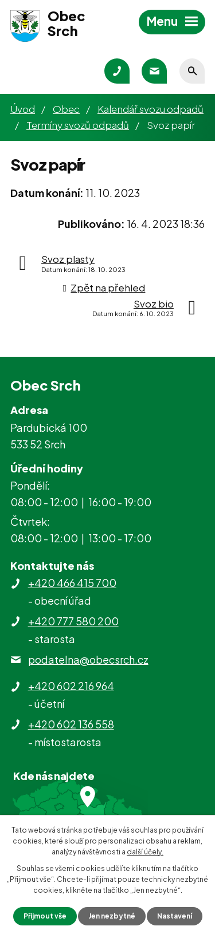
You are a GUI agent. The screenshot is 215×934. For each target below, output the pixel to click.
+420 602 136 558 (71, 724)
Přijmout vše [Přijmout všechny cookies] (45, 916)
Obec (66, 109)
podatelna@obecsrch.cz (88, 659)
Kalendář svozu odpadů (150, 109)
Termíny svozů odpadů (77, 125)
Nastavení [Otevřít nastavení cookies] (174, 916)
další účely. (145, 852)
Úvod (22, 109)
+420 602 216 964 (71, 685)
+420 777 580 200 (73, 621)
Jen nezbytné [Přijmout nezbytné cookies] (111, 916)
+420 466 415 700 (72, 582)
